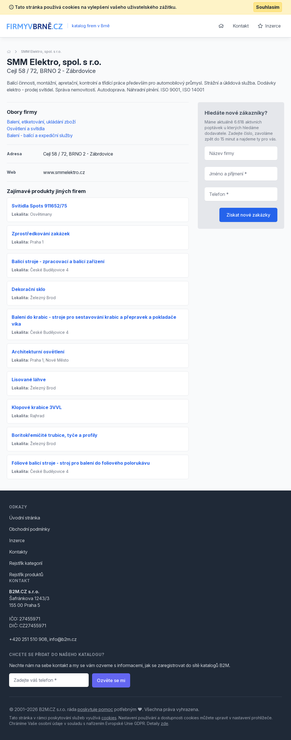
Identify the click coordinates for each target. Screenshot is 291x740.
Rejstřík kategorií (25, 563)
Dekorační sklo (28, 289)
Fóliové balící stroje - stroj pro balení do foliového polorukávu (81, 463)
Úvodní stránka (24, 518)
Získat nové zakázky (248, 215)
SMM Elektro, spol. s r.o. (41, 51)
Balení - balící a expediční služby (40, 135)
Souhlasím (267, 7)
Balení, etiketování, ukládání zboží (41, 122)
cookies (109, 717)
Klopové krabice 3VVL (37, 407)
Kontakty (18, 552)
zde (164, 723)
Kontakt (241, 26)
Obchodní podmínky (29, 529)
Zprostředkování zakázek (41, 233)
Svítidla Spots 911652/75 (39, 206)
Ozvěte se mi (111, 680)
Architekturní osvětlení (38, 352)
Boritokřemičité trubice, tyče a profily (54, 435)
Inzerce (269, 26)
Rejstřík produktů (26, 574)
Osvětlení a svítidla (26, 128)
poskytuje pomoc (95, 709)
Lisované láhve (29, 379)
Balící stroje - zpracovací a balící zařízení (58, 261)
